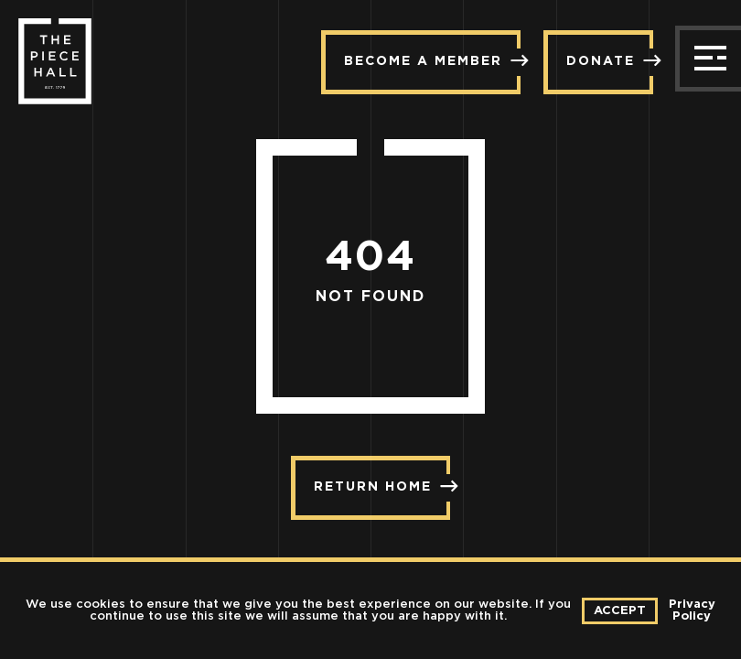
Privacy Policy (692, 610)
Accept (620, 611)
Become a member (432, 60)
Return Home (382, 486)
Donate (609, 60)
